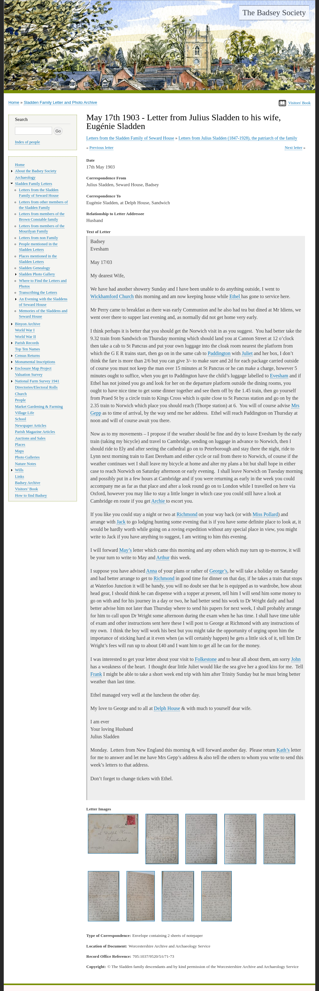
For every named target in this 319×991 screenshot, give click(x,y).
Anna (151, 571)
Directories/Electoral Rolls (36, 387)
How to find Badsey (31, 495)
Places (20, 444)
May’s (125, 550)
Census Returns (27, 355)
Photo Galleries (27, 457)
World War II (25, 336)
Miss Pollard (265, 514)
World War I (25, 330)
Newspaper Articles (30, 425)
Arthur (163, 557)
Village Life (24, 413)
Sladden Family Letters (33, 184)
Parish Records (27, 343)
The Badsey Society (274, 12)
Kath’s (283, 750)
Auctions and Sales (30, 438)
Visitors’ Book (26, 489)
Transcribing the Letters (38, 292)
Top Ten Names (27, 349)
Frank (96, 674)
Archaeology (25, 177)
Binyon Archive (27, 324)
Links (19, 476)
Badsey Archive (27, 483)
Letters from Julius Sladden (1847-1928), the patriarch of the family (238, 138)
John (296, 659)
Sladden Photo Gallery (37, 274)
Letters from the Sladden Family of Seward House (130, 138)
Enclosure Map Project (33, 368)
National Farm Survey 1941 (37, 381)
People (20, 400)
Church (21, 394)
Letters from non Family (38, 238)
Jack (121, 521)
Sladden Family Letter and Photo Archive (60, 102)
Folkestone (206, 659)
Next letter (293, 147)
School (20, 419)
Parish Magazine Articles (35, 432)
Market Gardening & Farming (39, 406)
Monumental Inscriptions (35, 362)
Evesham (279, 375)
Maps (19, 451)
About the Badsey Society (35, 171)
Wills (19, 470)
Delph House (167, 708)
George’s (218, 571)
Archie (158, 501)
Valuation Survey (28, 374)
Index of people (27, 142)
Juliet (247, 353)
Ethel (235, 296)
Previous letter (101, 147)
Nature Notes (25, 464)
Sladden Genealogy (34, 268)
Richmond (187, 514)
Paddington (219, 353)
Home (13, 102)
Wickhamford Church (112, 296)
